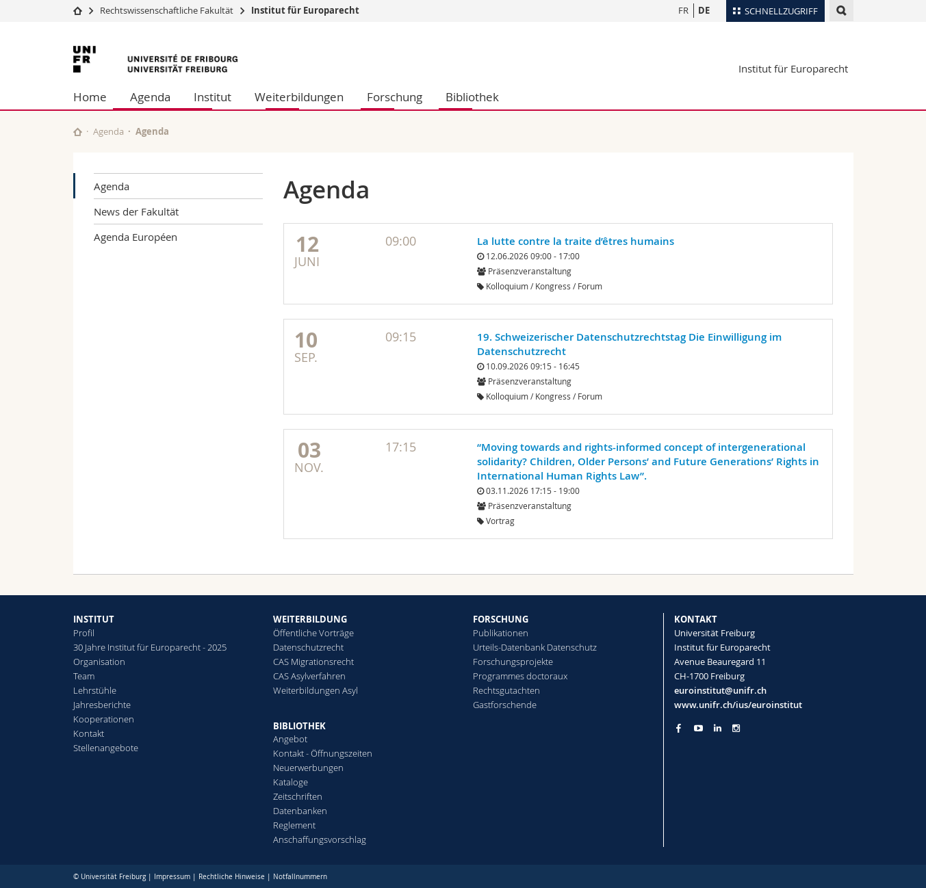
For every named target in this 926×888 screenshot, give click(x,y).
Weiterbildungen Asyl (315, 690)
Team (83, 676)
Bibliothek (472, 97)
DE (704, 10)
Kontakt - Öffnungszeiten (322, 753)
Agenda (150, 97)
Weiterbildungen (299, 97)
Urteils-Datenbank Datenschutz (535, 647)
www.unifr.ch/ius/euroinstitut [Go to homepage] (738, 704)
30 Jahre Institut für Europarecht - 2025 (150, 647)
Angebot (290, 739)
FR (683, 10)
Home (90, 97)
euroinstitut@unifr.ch (720, 690)
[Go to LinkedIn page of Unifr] (717, 728)
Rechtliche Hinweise (231, 876)
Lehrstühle (94, 690)
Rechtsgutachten (506, 690)
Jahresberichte (102, 704)
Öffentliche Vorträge (313, 633)
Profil (83, 633)
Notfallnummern (300, 876)
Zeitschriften (297, 796)
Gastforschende (505, 704)
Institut (212, 97)
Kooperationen (103, 719)
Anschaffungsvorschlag (319, 839)
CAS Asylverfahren (309, 676)
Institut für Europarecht (305, 10)
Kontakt (88, 733)
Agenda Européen (135, 237)
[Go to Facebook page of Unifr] (678, 728)
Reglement (294, 825)
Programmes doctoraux (520, 676)
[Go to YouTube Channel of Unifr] (698, 728)
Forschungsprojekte (513, 661)
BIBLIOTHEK (299, 726)
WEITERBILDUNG (310, 619)
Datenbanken (300, 811)
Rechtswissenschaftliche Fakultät (167, 10)
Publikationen (500, 633)
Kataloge (290, 782)
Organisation (99, 661)
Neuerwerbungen (308, 767)
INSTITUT (93, 619)
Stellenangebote (105, 748)
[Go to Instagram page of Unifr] (736, 728)
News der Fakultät (136, 211)
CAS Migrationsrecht (313, 661)
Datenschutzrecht (308, 647)
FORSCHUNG (500, 619)
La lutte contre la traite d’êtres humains (575, 241)
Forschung (394, 97)
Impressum (172, 876)
